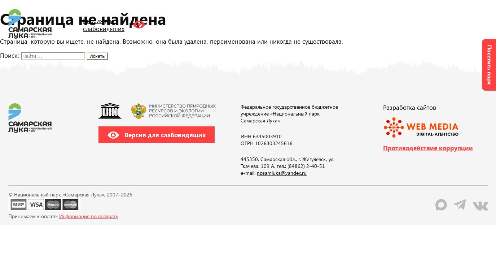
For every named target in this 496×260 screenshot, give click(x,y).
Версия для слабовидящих (156, 135)
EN (410, 23)
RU (396, 23)
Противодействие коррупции (428, 148)
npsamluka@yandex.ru (282, 172)
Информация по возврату (88, 216)
